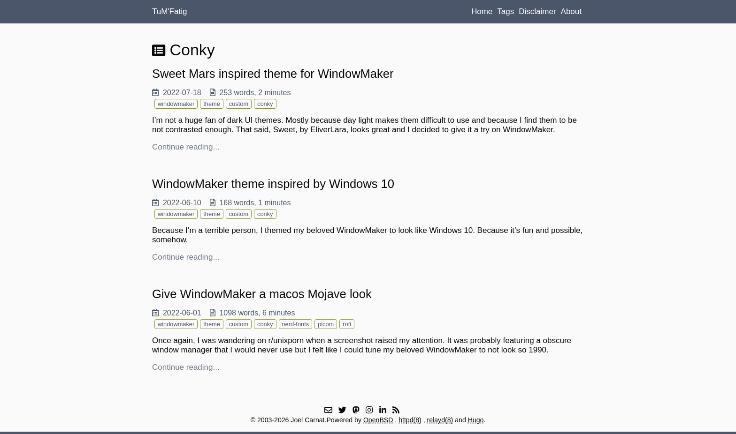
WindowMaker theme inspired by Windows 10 (273, 183)
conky (265, 103)
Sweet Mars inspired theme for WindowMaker (272, 73)
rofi (347, 324)
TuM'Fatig (169, 11)
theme (211, 103)
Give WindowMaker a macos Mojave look (262, 293)
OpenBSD (378, 420)
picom (326, 324)
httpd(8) (410, 420)
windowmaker (176, 103)
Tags (505, 11)
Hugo (476, 420)
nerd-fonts (295, 324)
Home (481, 11)
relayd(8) (440, 420)
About (571, 11)
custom (238, 103)
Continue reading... (186, 146)
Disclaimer (537, 11)
